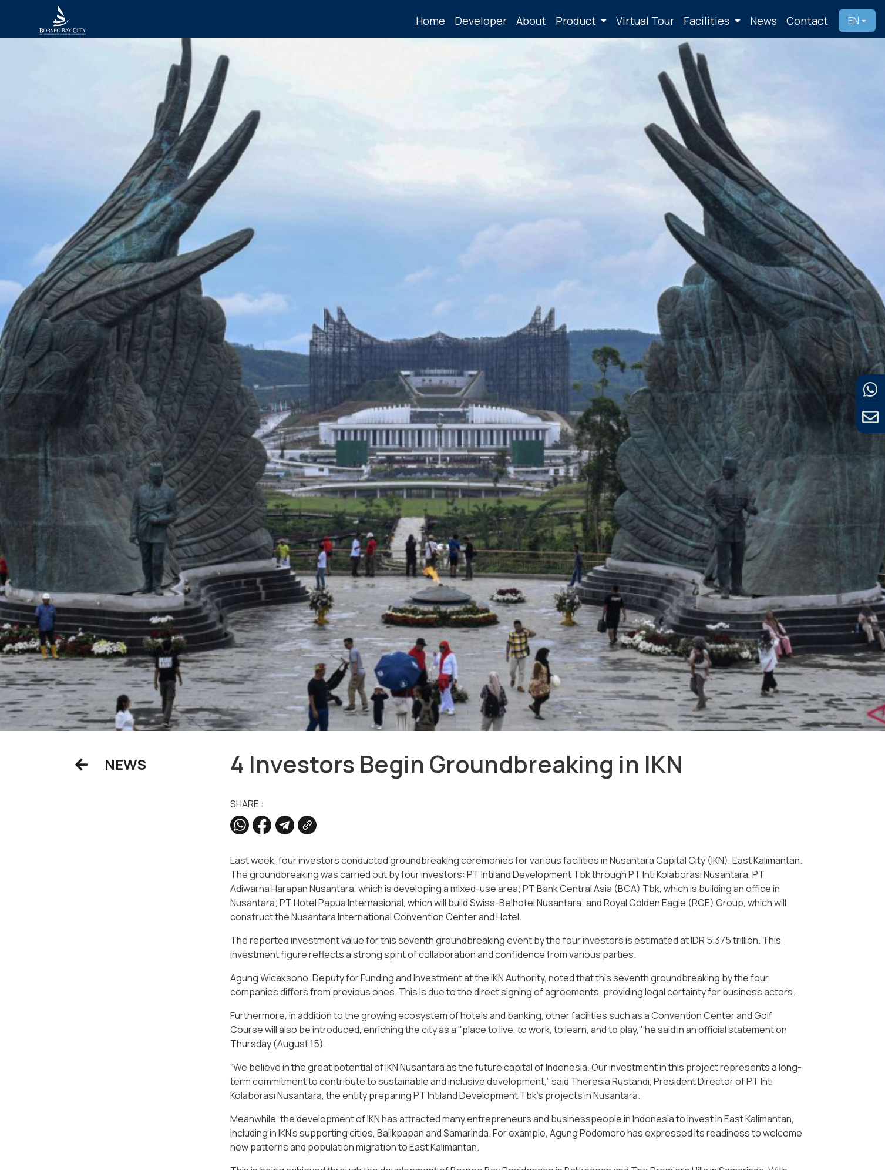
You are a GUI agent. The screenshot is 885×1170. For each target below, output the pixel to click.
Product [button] (577, 21)
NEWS (110, 764)
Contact (807, 21)
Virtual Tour (645, 21)
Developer (481, 21)
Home (430, 21)
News (763, 21)
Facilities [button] (708, 21)
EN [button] (853, 20)
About (531, 21)
